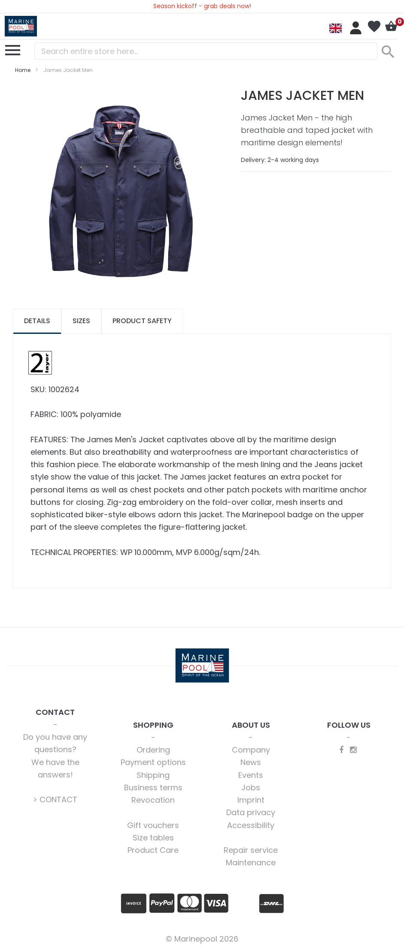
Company (251, 749)
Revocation (153, 800)
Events (250, 775)
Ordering (153, 749)
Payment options (153, 762)
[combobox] (205, 51)
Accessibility (250, 825)
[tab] (37, 321)
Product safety (142, 321)
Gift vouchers (153, 825)
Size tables (153, 837)
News (250, 762)
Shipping (153, 775)
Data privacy (250, 812)
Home (22, 70)
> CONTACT (55, 799)
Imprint (250, 800)
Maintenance (251, 862)
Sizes (81, 321)
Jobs (250, 787)
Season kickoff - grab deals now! (202, 6)
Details (37, 321)
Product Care (153, 850)
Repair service (251, 850)
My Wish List (374, 26)
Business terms (153, 787)
